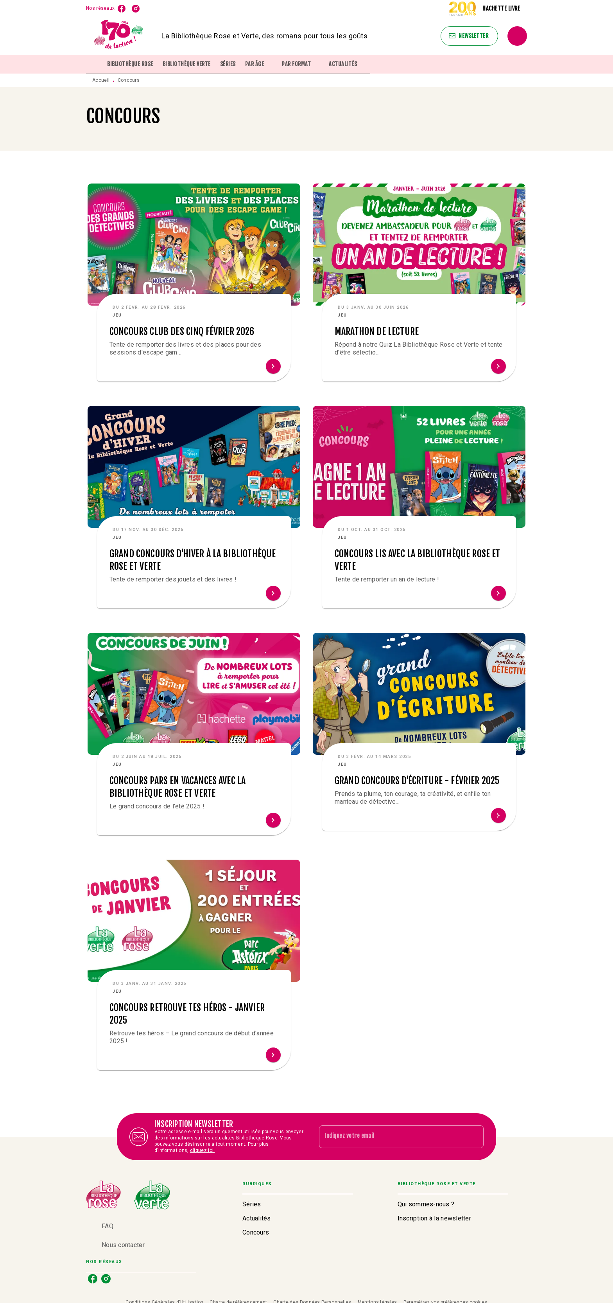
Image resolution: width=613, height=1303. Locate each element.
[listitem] (122, 9)
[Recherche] (517, 36)
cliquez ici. (202, 1150)
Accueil (100, 80)
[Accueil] (119, 35)
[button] (469, 36)
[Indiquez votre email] (391, 1136)
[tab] (94, 64)
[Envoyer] (474, 1136)
